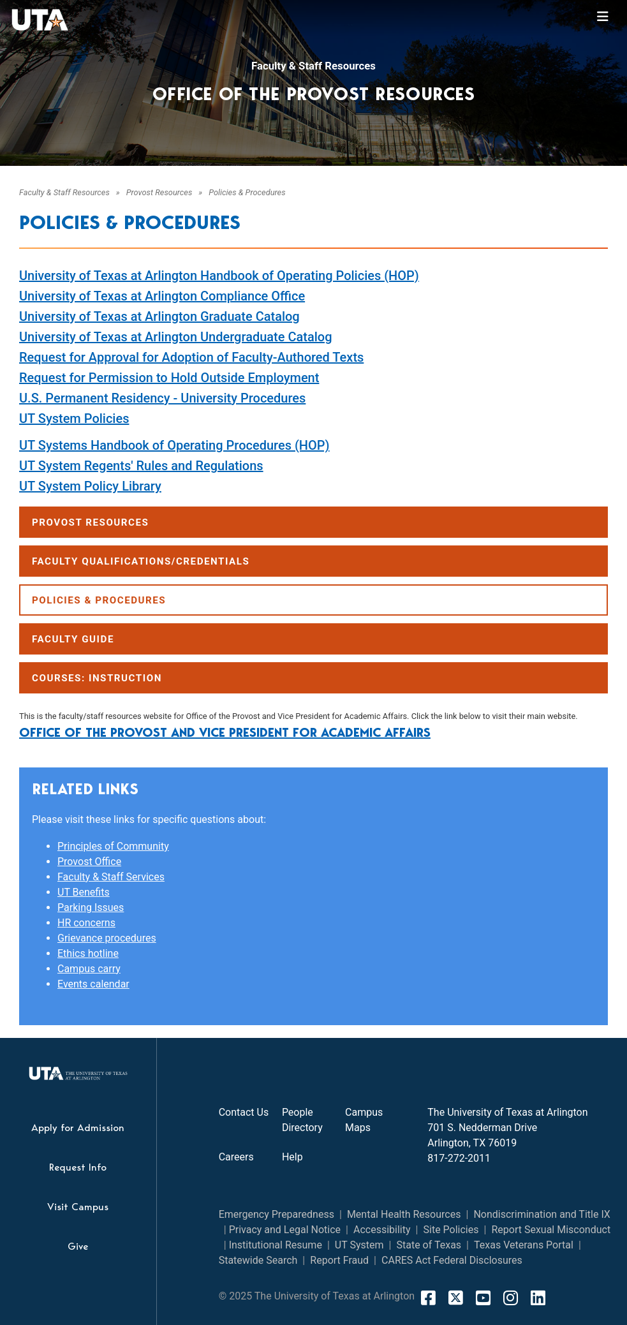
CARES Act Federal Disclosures (451, 1260)
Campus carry (89, 969)
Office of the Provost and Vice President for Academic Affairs (225, 732)
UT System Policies (74, 418)
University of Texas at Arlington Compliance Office (162, 296)
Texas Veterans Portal (523, 1245)
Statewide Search (258, 1260)
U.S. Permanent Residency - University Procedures (162, 398)
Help (292, 1157)
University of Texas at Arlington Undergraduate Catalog (175, 336)
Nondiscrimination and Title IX (541, 1214)
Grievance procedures (106, 938)
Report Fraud (339, 1260)
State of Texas (428, 1245)
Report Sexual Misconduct (550, 1230)
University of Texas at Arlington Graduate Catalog (159, 316)
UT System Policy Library (90, 486)
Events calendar (93, 984)
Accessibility (382, 1230)
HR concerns (86, 923)
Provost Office (89, 861)
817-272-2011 (459, 1158)
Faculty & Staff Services (111, 877)
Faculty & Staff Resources (313, 65)
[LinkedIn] (538, 1297)
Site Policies (451, 1230)
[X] (455, 1297)
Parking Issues (90, 907)
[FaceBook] (428, 1297)
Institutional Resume (275, 1245)
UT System (359, 1245)
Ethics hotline (88, 953)
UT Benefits (83, 892)
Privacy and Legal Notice (285, 1230)
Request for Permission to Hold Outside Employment (169, 377)
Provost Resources (159, 192)
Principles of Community (113, 846)
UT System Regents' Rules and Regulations (141, 465)
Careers (236, 1157)
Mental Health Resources (404, 1214)
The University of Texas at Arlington (507, 1112)
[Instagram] (510, 1297)
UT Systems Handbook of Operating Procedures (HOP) (174, 445)
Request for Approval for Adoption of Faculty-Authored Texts (191, 357)
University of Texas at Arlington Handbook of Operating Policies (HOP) (219, 275)
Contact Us (244, 1112)
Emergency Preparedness (276, 1214)
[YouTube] (483, 1297)
